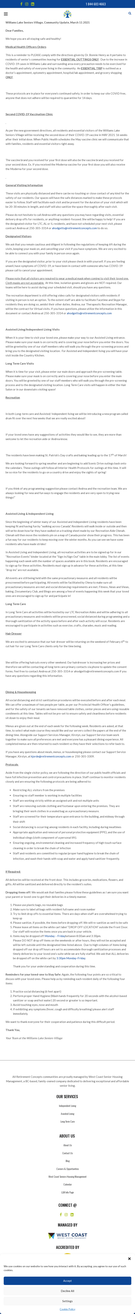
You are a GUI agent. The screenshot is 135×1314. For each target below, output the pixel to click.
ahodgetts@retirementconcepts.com (74, 228)
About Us (67, 1145)
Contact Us (67, 1153)
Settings (67, 1301)
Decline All (67, 1291)
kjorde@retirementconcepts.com (51, 756)
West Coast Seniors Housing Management (67, 1176)
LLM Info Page (67, 1192)
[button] (129, 1259)
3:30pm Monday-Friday (70, 958)
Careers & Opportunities (67, 1169)
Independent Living (67, 1106)
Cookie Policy (67, 1309)
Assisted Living (67, 1114)
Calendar (67, 1184)
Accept (67, 1280)
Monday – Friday (55, 936)
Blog (68, 1161)
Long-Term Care (67, 1121)
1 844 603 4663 (96, 4)
